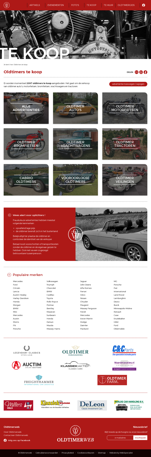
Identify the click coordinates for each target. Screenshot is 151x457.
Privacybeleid (68, 453)
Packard (84, 329)
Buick (116, 305)
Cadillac (50, 295)
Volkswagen (52, 281)
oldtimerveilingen (125, 180)
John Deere (85, 284)
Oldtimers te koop (20, 65)
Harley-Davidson (21, 298)
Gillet (116, 322)
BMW (49, 291)
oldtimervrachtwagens (75, 144)
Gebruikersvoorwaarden (47, 453)
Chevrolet (51, 288)
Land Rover (119, 295)
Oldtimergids (126, 5)
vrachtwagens (58, 86)
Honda (16, 301)
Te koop (91, 5)
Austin (16, 318)
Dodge (83, 322)
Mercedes (18, 281)
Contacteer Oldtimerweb (16, 435)
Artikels (34, 5)
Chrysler (84, 301)
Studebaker (119, 318)
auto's (20, 86)
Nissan (83, 298)
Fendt (83, 312)
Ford (15, 284)
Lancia (16, 291)
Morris (16, 322)
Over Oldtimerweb (12, 432)
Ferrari (83, 291)
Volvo (82, 295)
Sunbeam (51, 315)
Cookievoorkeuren (85, 453)
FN (14, 325)
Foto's (75, 5)
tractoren (73, 86)
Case (116, 315)
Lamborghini (120, 298)
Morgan (16, 305)
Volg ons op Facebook (19, 440)
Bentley (50, 308)
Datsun (50, 322)
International (120, 291)
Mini (15, 312)
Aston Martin (86, 318)
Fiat (115, 288)
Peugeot (84, 305)
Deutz (116, 301)
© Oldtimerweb (25, 453)
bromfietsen (43, 86)
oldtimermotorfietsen (124, 108)
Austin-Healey (19, 295)
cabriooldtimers (26, 180)
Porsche (117, 284)
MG (115, 281)
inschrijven (140, 438)
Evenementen (55, 5)
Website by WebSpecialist (121, 453)
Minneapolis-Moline (123, 308)
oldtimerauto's (75, 108)
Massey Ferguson (88, 308)
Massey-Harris (53, 329)
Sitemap (102, 453)
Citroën (16, 288)
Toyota (50, 298)
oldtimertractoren (125, 144)
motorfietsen (30, 86)
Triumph (50, 284)
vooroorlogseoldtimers (75, 180)
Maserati (51, 312)
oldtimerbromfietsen (26, 144)
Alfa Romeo (86, 288)
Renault (117, 312)
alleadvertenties (26, 108)
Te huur (108, 5)
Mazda (50, 325)
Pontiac (50, 305)
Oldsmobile (119, 329)
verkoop (85, 83)
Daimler (84, 325)
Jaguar (83, 281)
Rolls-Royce (52, 301)
